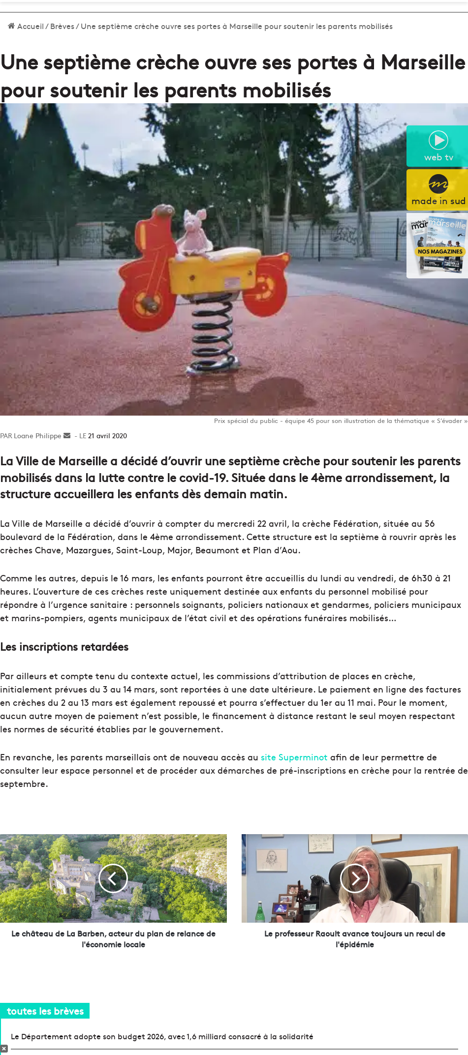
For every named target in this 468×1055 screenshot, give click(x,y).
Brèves (62, 25)
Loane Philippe (38, 435)
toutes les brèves (45, 1010)
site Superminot (293, 757)
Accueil (26, 25)
